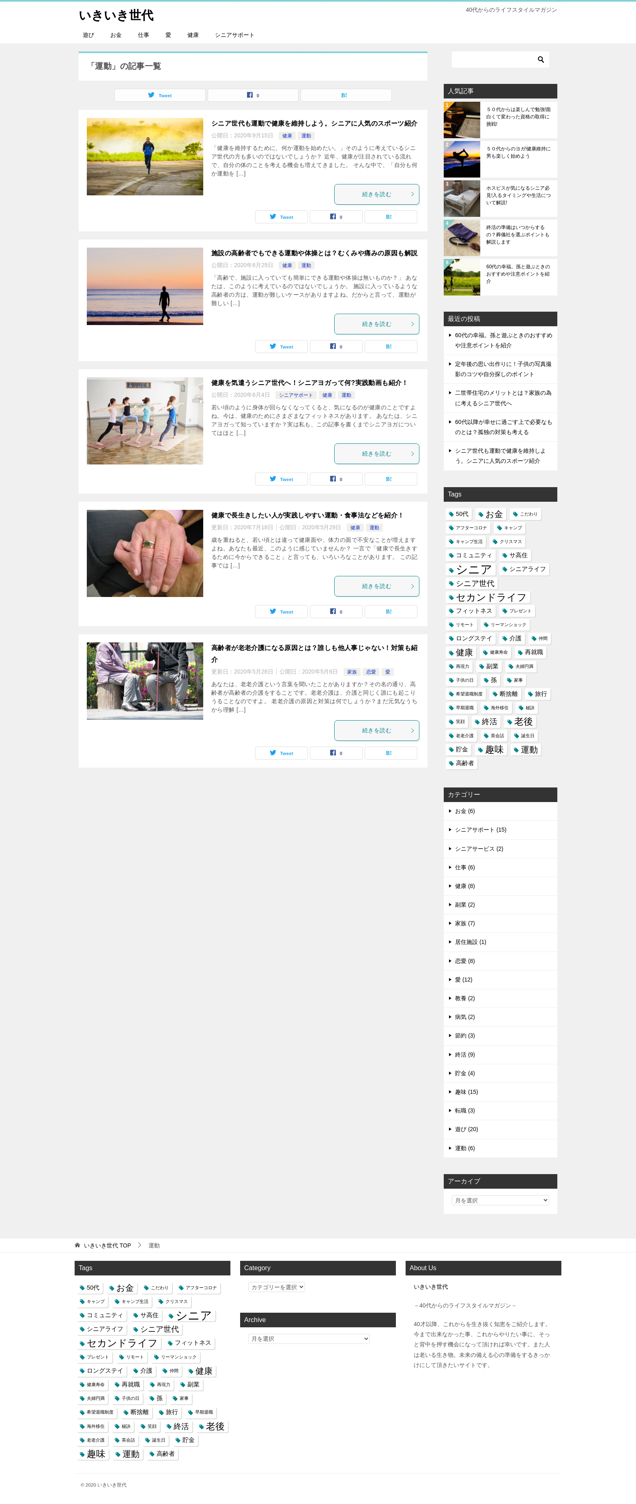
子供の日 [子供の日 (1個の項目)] (465, 679)
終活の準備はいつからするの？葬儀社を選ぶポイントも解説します (518, 234)
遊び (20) (466, 1129)
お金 (116, 34)
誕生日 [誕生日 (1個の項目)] (528, 735)
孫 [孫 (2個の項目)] (494, 679)
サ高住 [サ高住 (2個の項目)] (518, 555)
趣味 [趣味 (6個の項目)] (494, 749)
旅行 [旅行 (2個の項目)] (541, 693)
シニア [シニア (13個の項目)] (474, 569)
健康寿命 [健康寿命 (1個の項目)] (499, 652)
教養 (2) (465, 998)
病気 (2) (465, 1017)
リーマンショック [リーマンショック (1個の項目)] (508, 624)
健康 (193, 34)
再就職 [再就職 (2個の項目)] (534, 652)
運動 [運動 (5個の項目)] (529, 749)
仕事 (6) (465, 867)
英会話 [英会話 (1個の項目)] (497, 735)
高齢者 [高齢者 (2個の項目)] (465, 762)
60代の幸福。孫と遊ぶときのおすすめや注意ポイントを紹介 (518, 273)
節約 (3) (465, 1035)
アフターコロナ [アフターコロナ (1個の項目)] (471, 527)
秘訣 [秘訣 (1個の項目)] (530, 707)
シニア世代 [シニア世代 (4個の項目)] (475, 582)
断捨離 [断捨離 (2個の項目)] (509, 693)
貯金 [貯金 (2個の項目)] (462, 749)
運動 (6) (465, 1148)
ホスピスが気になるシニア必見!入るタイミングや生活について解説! (518, 195)
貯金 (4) (465, 1073)
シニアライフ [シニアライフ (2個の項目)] (527, 569)
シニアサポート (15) (481, 829)
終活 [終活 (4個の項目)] (489, 721)
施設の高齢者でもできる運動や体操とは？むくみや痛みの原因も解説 (314, 252)
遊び (88, 34)
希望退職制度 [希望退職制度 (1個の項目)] (469, 693)
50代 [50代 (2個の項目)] (462, 513)
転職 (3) (465, 1110)
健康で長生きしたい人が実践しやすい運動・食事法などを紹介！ (307, 514)
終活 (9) (465, 1054)
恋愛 (371, 671)
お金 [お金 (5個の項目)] (494, 513)
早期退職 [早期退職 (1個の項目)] (465, 707)
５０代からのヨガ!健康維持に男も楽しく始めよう (518, 151)
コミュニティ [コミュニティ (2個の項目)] (474, 555)
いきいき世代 (116, 14)
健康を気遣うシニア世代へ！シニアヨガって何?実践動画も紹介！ (309, 382)
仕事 (143, 34)
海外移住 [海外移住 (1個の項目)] (500, 707)
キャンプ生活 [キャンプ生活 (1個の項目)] (469, 541)
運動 (306, 135)
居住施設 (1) (470, 942)
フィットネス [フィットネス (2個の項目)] (474, 610)
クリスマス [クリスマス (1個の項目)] (511, 541)
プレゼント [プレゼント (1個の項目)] (520, 610)
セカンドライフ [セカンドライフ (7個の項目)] (491, 596)
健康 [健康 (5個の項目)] (464, 652)
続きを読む (388, 193)
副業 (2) (465, 904)
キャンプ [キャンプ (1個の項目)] (513, 527)
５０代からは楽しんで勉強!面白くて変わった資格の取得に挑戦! (518, 116)
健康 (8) (465, 885)
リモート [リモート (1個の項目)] (465, 624)
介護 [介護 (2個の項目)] (515, 638)
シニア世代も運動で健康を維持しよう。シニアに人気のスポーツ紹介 (314, 123)
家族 (352, 671)
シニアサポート (235, 34)
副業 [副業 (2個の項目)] (492, 666)
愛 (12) (464, 979)
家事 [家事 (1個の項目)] (518, 679)
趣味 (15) (466, 1091)
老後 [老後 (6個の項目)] (523, 721)
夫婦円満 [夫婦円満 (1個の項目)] (524, 665)
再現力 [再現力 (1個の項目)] (462, 665)
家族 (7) (465, 923)
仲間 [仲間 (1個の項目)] (543, 638)
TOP (107, 1245)
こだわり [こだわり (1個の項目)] (529, 513)
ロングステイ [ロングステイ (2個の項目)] (474, 638)
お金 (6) (465, 810)
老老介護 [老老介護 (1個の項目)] (465, 735)
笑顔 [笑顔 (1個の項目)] (460, 721)
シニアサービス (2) (479, 848)
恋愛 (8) (465, 960)
